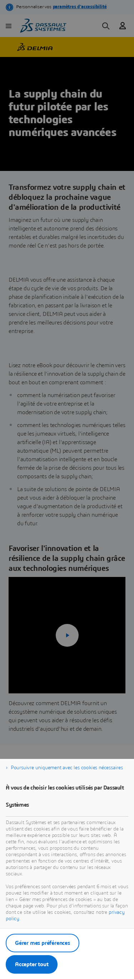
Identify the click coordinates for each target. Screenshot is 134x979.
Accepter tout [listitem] (31, 964)
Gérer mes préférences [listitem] (42, 943)
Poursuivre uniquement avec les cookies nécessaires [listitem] (67, 767)
